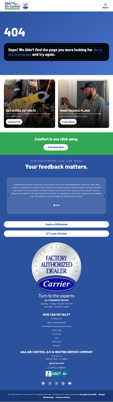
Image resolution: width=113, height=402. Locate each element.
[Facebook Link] (42, 383)
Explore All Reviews (57, 224)
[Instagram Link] (49, 383)
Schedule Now (56, 147)
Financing (56, 330)
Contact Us (14, 121)
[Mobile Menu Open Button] (105, 5)
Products (56, 334)
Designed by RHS (88, 394)
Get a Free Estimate (56, 322)
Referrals (56, 341)
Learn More (69, 121)
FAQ (56, 338)
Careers (56, 345)
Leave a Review (56, 233)
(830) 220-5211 (56, 363)
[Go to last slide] (6, 104)
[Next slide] (107, 104)
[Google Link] (63, 383)
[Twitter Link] (56, 383)
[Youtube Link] (70, 383)
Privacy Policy (63, 397)
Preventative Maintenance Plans (57, 326)
